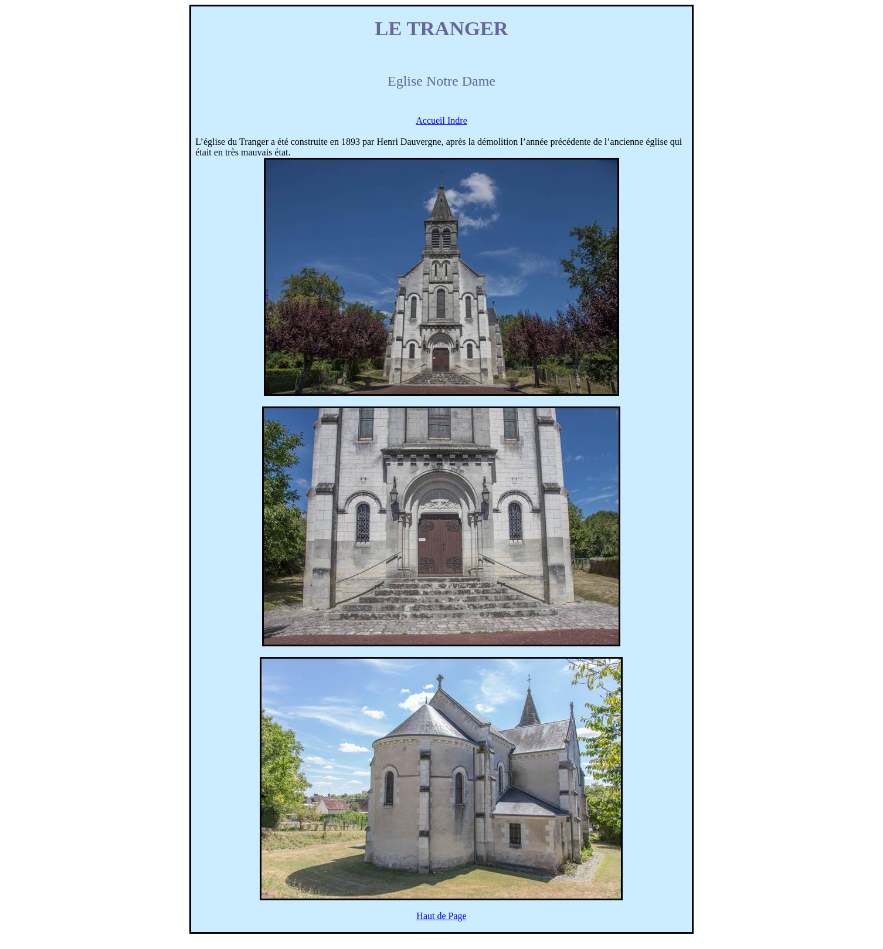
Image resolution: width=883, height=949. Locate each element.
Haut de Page (441, 916)
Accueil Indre (441, 121)
